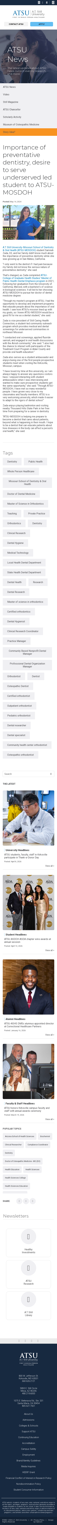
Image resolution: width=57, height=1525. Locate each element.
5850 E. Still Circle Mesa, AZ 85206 (28, 1389)
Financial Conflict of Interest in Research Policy (28, 1478)
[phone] (38, 2)
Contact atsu (16, 24)
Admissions (28, 1420)
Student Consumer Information (29, 1490)
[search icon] (46, 2)
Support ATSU (28, 1431)
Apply (42, 24)
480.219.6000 (28, 1393)
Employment (28, 1455)
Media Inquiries (28, 1466)
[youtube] (38, 1341)
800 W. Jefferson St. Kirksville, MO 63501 (28, 1377)
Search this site (52, 4)
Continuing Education (28, 1437)
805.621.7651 (28, 1406)
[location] (42, 2)
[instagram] (32, 1341)
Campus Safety (28, 1449)
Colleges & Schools (28, 1425)
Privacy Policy (39, 1520)
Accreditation (28, 1443)
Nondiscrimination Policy (28, 1484)
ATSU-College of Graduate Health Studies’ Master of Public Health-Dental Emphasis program (27, 278)
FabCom (39, 1522)
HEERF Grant (28, 1472)
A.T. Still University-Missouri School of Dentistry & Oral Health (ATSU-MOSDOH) (28, 249)
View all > (49, 866)
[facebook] (19, 1341)
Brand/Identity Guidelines (28, 1460)
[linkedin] (25, 1341)
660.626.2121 (28, 1381)
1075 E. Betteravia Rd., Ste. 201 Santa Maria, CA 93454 (28, 1402)
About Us (28, 1414)
